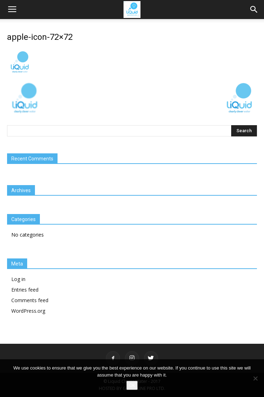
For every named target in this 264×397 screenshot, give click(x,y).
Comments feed (29, 300)
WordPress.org (28, 310)
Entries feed (24, 289)
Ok (132, 385)
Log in (18, 279)
